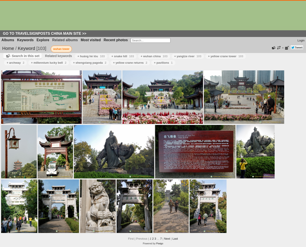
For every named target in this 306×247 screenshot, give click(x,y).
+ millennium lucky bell (48, 62)
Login (301, 40)
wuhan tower (61, 49)
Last (175, 238)
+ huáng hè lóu (91, 56)
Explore (42, 40)
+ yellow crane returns (130, 62)
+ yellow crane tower (225, 56)
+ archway (15, 62)
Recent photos (116, 40)
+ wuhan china (154, 56)
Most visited (91, 40)
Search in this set (25, 56)
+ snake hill (122, 56)
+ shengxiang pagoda (89, 62)
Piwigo (159, 243)
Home (8, 48)
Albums (8, 40)
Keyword (26, 48)
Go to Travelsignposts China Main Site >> (44, 33)
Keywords (25, 40)
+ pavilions (163, 62)
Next (167, 238)
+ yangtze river (187, 56)
